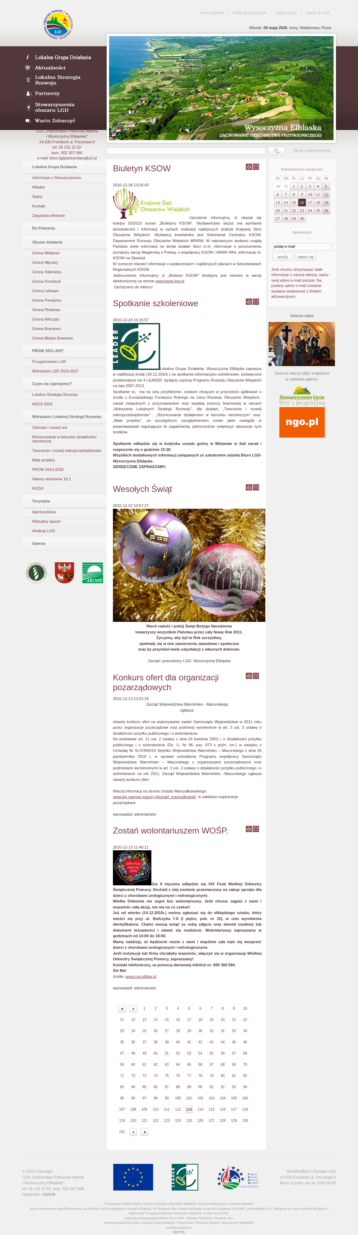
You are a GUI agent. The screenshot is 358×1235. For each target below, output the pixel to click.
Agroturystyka (44, 512)
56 (222, 1053)
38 (155, 1042)
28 (178, 1031)
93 (234, 1087)
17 (189, 1020)
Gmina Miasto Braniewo (52, 338)
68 (222, 1064)
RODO (38, 488)
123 (167, 1121)
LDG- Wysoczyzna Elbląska (62, 57)
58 (245, 1053)
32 (222, 1031)
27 (167, 1031)
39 (167, 1042)
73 (144, 1076)
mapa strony (286, 13)
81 (234, 1076)
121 (145, 1121)
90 (200, 1087)
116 (223, 1109)
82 (245, 1076)
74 (155, 1076)
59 (122, 1064)
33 (234, 1031)
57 (234, 1053)
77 (189, 1076)
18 (200, 1020)
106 (245, 1098)
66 (200, 1064)
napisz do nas (317, 13)
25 (144, 1031)
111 (167, 1109)
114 (200, 1109)
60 (133, 1064)
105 (234, 1098)
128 (223, 1121)
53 (189, 1053)
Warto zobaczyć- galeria (62, 120)
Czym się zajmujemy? (52, 384)
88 (178, 1087)
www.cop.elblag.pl (141, 976)
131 (122, 1132)
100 (178, 1098)
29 (189, 1031)
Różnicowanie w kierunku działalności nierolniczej (64, 439)
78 (200, 1076)
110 (156, 1109)
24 (133, 1031)
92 (222, 1087)
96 (133, 1098)
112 (178, 1109)
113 (189, 1109)
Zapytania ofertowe (48, 215)
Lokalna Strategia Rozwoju (62, 81)
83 (122, 1087)
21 (234, 1020)
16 (178, 1020)
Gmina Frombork (46, 281)
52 (178, 1053)
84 (133, 1087)
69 (234, 1064)
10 (245, 1008)
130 (245, 1121)
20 (222, 1020)
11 (122, 1020)
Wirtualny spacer (46, 521)
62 (155, 1064)
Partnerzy (62, 94)
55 (211, 1053)
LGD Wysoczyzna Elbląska (58, 24)
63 (167, 1064)
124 (178, 1121)
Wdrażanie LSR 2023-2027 (55, 371)
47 (122, 1053)
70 (245, 1064)
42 (200, 1042)
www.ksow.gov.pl (170, 281)
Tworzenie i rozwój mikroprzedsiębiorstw (66, 450)
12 (133, 1020)
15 (167, 1020)
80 (222, 1076)
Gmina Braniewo (46, 329)
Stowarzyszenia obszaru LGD (62, 107)
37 (144, 1042)
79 (211, 1076)
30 (200, 1031)
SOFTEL (179, 1232)
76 (178, 1076)
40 (178, 1042)
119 (122, 1121)
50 (155, 1053)
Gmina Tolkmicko (47, 272)
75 (167, 1076)
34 (245, 1031)
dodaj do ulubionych (250, 13)
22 (245, 1020)
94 (245, 1087)
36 (133, 1042)
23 (122, 1031)
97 (144, 1098)
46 (245, 1042)
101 (189, 1098)
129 (234, 1121)
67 (211, 1064)
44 (222, 1042)
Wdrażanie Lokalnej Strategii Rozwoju (66, 416)
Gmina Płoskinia (46, 310)
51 (167, 1053)
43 (211, 1042)
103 (212, 1098)
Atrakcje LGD (43, 531)
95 (122, 1098)
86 (155, 1087)
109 (145, 1109)
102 (200, 1098)
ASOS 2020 (42, 404)
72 (133, 1076)
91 (211, 1087)
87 (167, 1087)
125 (189, 1121)
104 (223, 1098)
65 (189, 1064)
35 (122, 1042)
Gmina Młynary (45, 262)
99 (167, 1098)
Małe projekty (43, 460)
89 (189, 1087)
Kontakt (38, 206)
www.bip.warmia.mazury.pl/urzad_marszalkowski (154, 797)
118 (245, 1109)
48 (133, 1053)
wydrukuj (249, 167)
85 (144, 1087)
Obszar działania (47, 242)
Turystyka (41, 501)
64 (178, 1064)
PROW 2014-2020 (48, 469)
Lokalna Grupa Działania (54, 167)
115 (212, 1109)
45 (234, 1042)
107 (122, 1109)
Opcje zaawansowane (312, 150)
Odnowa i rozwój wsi (49, 427)
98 (155, 1098)
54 (200, 1053)
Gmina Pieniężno (47, 300)
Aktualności (62, 67)
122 (156, 1121)
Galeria (38, 543)
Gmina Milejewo (45, 253)
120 (133, 1121)
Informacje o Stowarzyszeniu (56, 178)
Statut (37, 196)
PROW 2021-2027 (48, 351)
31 (211, 1031)
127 (212, 1121)
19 (211, 1020)
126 (200, 1121)
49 (144, 1053)
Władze (38, 187)
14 (155, 1020)
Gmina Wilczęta (45, 319)
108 (133, 1109)
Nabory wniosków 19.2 (51, 479)
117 (234, 1109)
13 (144, 1020)
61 (144, 1064)
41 (189, 1042)
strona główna (212, 13)
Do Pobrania (43, 228)
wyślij (256, 167)
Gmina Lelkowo (45, 291)
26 (155, 1031)
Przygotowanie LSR (49, 361)
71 (122, 1076)
